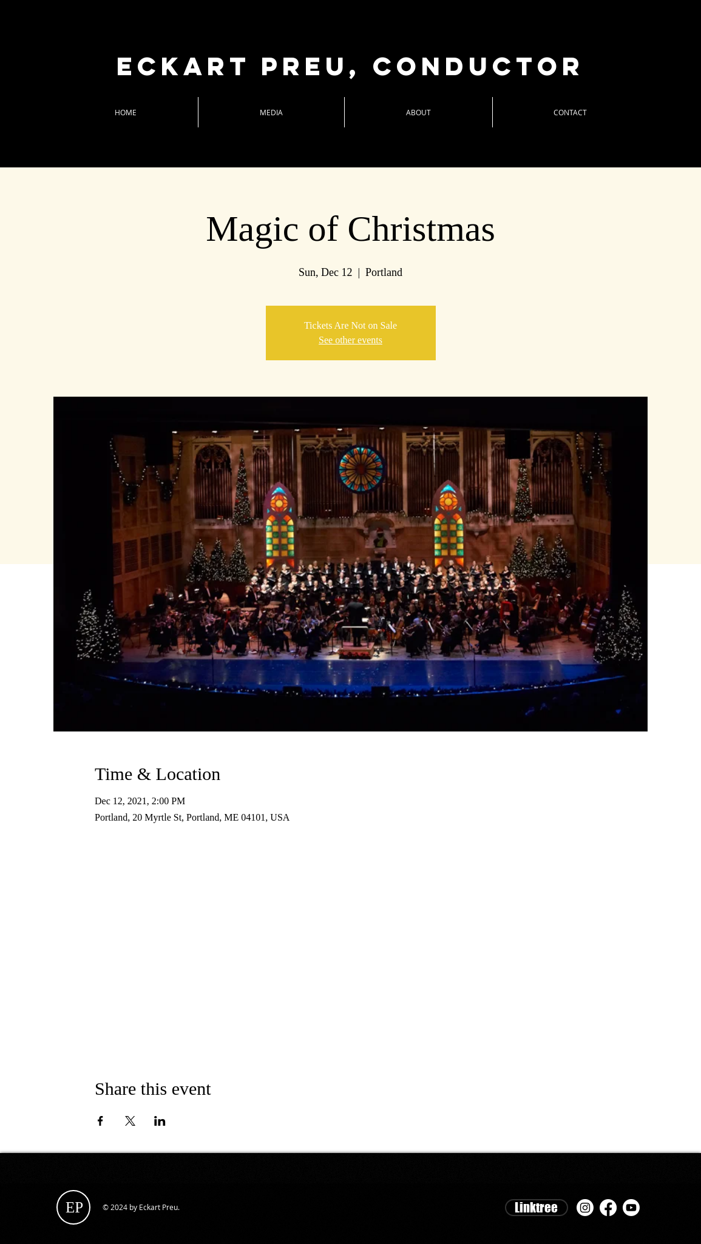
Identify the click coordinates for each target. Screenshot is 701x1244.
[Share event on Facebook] (100, 1121)
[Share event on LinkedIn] (160, 1121)
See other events (350, 340)
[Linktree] (536, 1207)
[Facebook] (608, 1207)
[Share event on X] (130, 1121)
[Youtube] (631, 1207)
